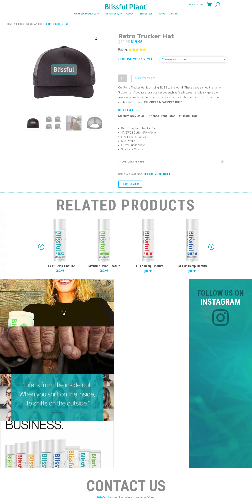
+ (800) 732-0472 (83, 403)
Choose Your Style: (136, 55)
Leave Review (130, 180)
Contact (174, 13)
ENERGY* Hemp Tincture (60, 262)
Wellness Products (84, 13)
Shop (162, 13)
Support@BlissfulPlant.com (32, 403)
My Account (197, 4)
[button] (211, 243)
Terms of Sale (94, 472)
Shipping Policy (74, 472)
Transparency (111, 13)
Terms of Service (116, 472)
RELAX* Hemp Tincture (104, 262)
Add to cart (145, 74)
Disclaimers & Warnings (27, 472)
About (129, 13)
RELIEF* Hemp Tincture (192, 262)
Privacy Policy (53, 472)
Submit (229, 441)
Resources (146, 13)
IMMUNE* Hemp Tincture (148, 262)
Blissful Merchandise (28, 20)
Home (9, 20)
